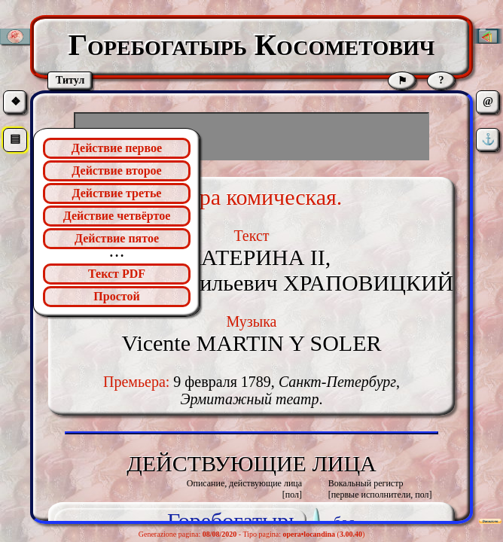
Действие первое (117, 148)
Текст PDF (116, 273)
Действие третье (117, 193)
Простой (116, 296)
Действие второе (116, 170)
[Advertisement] (251, 136)
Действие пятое (117, 238)
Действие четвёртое (117, 215)
